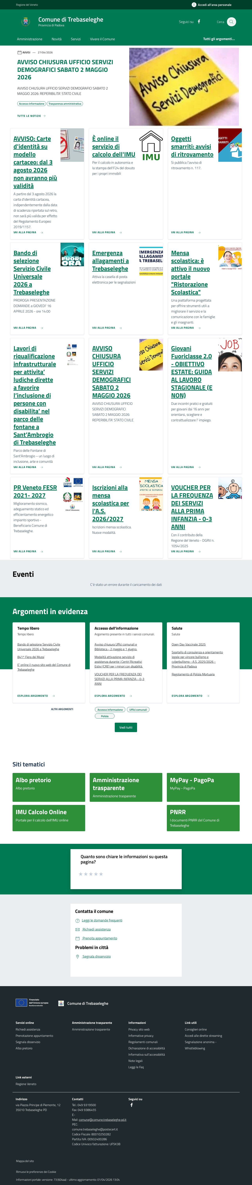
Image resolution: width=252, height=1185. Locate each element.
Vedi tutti (125, 727)
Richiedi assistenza (28, 1029)
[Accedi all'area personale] (213, 4)
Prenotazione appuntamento (34, 1035)
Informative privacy (141, 1035)
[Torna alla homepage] (84, 1003)
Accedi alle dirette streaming (203, 1035)
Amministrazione (29, 39)
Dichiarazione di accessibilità (146, 1048)
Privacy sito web (139, 1029)
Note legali (135, 1060)
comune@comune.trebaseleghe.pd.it (102, 1119)
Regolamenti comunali (143, 1042)
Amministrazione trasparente (91, 1029)
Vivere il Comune (102, 39)
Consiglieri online (196, 1029)
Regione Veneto (26, 1084)
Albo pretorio (24, 1048)
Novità (56, 39)
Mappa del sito (25, 1161)
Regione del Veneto (27, 5)
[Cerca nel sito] (231, 22)
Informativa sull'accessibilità (146, 1054)
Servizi (76, 39)
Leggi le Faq (136, 1067)
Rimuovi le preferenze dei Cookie (36, 1171)
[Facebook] (197, 21)
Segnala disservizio (28, 1042)
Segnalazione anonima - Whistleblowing (201, 1045)
